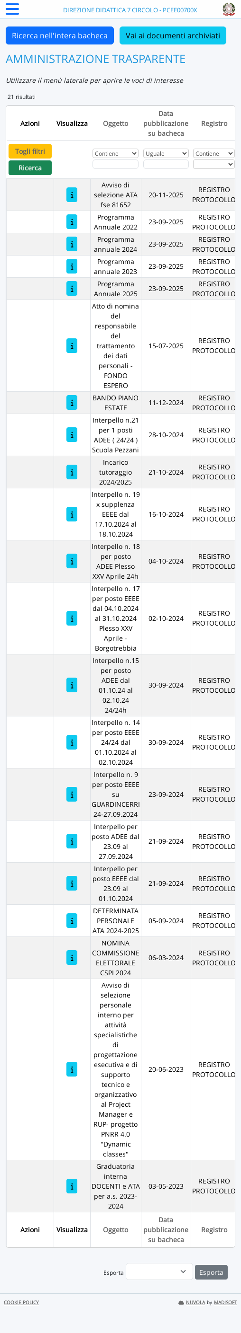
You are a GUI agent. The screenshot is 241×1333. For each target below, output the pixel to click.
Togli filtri (30, 151)
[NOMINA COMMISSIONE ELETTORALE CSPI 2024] (71, 957)
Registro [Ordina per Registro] (214, 123)
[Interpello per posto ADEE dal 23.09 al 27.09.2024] (71, 841)
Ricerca (30, 167)
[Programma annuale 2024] (71, 244)
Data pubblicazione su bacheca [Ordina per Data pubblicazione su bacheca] (165, 123)
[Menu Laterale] (12, 12)
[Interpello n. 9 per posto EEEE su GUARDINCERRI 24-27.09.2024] (71, 794)
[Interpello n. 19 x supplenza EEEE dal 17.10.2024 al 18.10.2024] (71, 514)
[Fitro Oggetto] (116, 164)
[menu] (159, 1271)
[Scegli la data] (166, 164)
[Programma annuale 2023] (71, 266)
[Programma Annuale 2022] (71, 221)
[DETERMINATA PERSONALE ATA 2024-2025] (71, 920)
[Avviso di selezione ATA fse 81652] (71, 194)
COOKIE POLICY (21, 1302)
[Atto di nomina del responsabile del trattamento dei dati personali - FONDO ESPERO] (71, 345)
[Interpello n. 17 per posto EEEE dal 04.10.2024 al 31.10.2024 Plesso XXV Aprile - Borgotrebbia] (71, 618)
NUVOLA (191, 1302)
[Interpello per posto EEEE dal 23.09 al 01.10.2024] (71, 883)
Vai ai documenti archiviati (173, 35)
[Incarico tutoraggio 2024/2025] (71, 472)
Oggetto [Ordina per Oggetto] (115, 123)
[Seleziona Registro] (213, 164)
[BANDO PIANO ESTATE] (71, 402)
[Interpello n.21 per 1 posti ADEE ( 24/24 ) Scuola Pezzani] (71, 434)
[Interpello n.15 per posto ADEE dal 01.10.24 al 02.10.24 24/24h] (71, 685)
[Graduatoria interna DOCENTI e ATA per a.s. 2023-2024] (71, 1186)
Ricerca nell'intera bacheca (60, 35)
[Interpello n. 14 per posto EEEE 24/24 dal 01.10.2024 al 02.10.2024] (71, 742)
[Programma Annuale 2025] (71, 288)
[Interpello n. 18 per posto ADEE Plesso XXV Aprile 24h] (71, 561)
